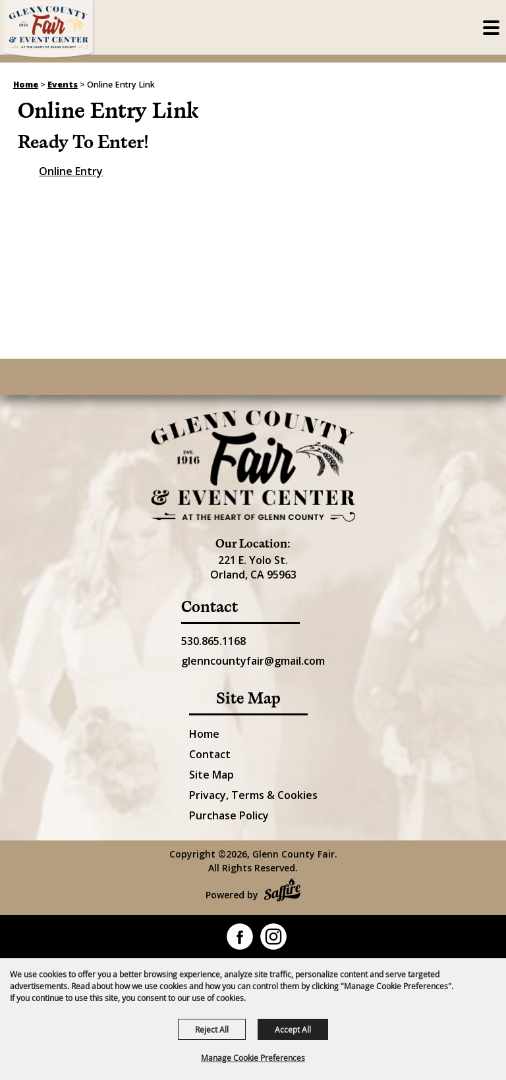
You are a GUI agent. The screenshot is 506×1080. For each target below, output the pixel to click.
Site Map (211, 774)
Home (25, 84)
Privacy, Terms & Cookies (253, 795)
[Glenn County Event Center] (253, 466)
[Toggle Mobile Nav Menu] (491, 28)
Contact (210, 754)
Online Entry (71, 171)
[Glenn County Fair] (49, 29)
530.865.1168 (213, 641)
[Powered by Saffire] (282, 891)
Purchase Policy (229, 815)
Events (62, 84)
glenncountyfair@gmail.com (253, 661)
